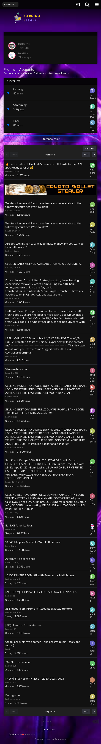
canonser (92, 131)
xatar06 (12, 629)
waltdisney (13, 171)
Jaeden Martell (15, 481)
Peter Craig (13, 251)
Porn (16, 120)
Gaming (18, 89)
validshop (13, 356)
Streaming (20, 104)
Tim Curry (13, 512)
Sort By (89, 149)
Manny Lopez (14, 325)
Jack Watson (14, 210)
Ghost (11, 649)
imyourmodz (14, 579)
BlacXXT (12, 529)
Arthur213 (13, 373)
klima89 (12, 665)
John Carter (14, 230)
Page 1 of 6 (50, 155)
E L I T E (12, 682)
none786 (92, 115)
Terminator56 (92, 650)
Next (86, 155)
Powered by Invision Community (50, 739)
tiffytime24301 (92, 378)
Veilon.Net (31, 734)
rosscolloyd (14, 562)
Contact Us (49, 729)
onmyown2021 (93, 550)
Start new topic (51, 138)
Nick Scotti (13, 396)
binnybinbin (14, 699)
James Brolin (14, 298)
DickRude (12, 416)
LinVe (92, 667)
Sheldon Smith (15, 447)
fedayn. (12, 546)
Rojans (11, 595)
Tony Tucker (14, 267)
